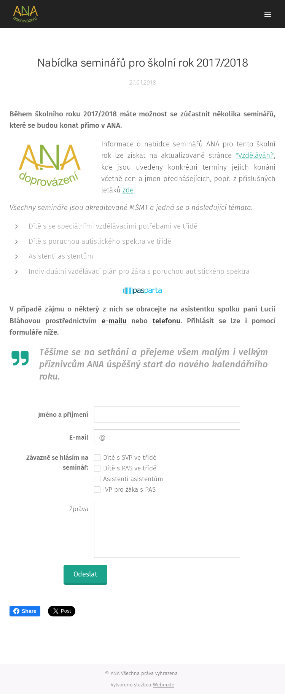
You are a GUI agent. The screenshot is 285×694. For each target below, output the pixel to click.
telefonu (166, 320)
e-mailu (114, 320)
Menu (267, 14)
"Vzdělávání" (255, 155)
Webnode (163, 685)
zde (128, 190)
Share (25, 611)
